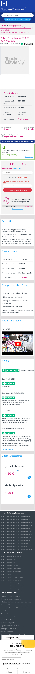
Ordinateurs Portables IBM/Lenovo (12, 608)
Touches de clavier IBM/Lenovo (10, 596)
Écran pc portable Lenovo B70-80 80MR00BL (15, 519)
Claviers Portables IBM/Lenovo (10, 599)
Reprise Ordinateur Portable (10, 626)
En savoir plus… (17, 209)
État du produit (6, 168)
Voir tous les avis (7, 449)
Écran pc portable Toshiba (9, 565)
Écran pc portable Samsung (9, 583)
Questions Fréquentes (7, 623)
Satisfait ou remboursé (8, 611)
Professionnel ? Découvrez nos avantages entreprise (17, 141)
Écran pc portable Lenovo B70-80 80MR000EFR (16, 549)
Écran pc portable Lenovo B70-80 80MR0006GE (16, 522)
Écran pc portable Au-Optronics (11, 580)
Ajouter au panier (29, 477)
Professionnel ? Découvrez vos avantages (17, 19)
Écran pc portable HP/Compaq (10, 556)
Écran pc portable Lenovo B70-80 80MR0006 (15, 516)
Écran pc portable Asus (8, 559)
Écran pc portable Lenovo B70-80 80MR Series (15, 546)
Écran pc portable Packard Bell (10, 568)
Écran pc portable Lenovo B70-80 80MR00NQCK (16, 537)
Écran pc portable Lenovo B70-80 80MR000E (15, 540)
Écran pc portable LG (7, 586)
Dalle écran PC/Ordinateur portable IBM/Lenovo (16, 602)
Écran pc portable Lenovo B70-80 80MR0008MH (16, 534)
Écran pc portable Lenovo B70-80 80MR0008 (15, 528)
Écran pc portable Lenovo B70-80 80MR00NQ (15, 531)
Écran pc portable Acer (8, 562)
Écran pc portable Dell (7, 574)
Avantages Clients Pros (8, 629)
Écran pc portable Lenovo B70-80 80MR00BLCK (16, 525)
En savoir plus (29, 157)
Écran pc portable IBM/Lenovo (10, 571)
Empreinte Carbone (7, 620)
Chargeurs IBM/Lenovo (8, 605)
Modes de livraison (6, 614)
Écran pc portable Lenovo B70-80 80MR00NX (15, 543)
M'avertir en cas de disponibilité (17, 190)
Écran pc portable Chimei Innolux (11, 577)
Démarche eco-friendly (8, 617)
